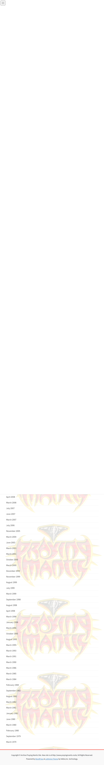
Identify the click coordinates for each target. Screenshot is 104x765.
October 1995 (12, 633)
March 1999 (11, 593)
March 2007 (11, 519)
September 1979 (13, 736)
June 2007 (10, 514)
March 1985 (11, 673)
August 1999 (11, 582)
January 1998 (12, 622)
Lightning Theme (51, 759)
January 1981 (12, 713)
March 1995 (11, 645)
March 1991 (11, 656)
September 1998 (13, 599)
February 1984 (12, 685)
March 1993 (11, 650)
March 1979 (11, 742)
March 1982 (11, 702)
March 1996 (11, 628)
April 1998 (10, 610)
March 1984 (11, 679)
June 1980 (10, 719)
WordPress (39, 759)
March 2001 (11, 553)
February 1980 (12, 730)
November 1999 (13, 576)
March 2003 (11, 548)
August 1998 (11, 605)
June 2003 (10, 542)
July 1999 (10, 588)
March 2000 (11, 565)
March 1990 (11, 662)
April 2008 (10, 497)
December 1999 (13, 571)
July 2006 (10, 525)
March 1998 (11, 616)
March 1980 (11, 724)
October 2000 (12, 559)
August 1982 (11, 696)
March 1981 (11, 707)
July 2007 (10, 508)
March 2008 (11, 502)
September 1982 (13, 690)
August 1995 (11, 639)
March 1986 (11, 667)
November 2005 (13, 531)
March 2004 (11, 536)
